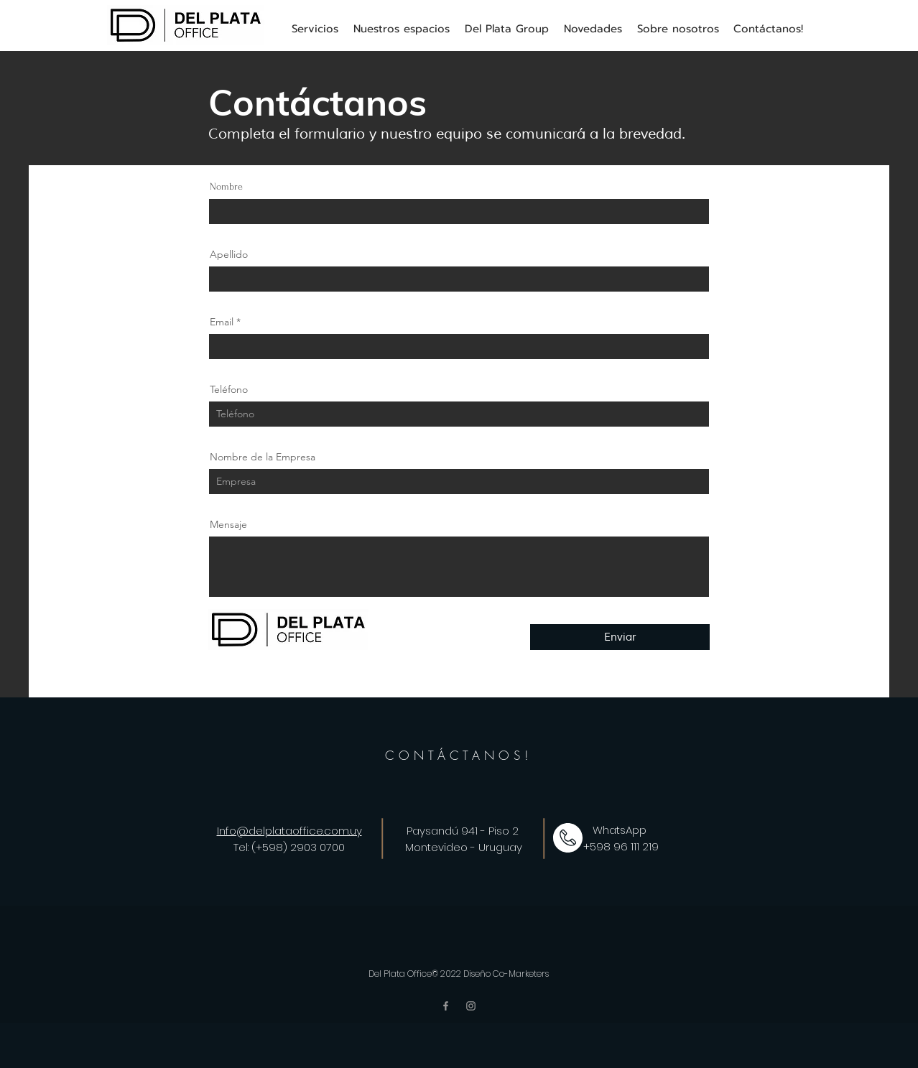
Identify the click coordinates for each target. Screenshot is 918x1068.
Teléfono (229, 389)
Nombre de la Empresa (262, 457)
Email (221, 322)
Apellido (229, 254)
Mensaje (228, 524)
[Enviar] (620, 637)
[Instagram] (471, 1006)
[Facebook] (446, 1006)
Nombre (226, 187)
